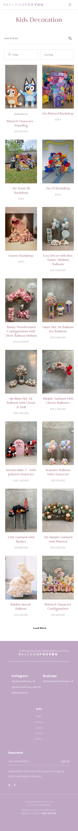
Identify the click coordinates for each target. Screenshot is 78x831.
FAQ (39, 716)
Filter (13, 54)
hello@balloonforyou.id (58, 681)
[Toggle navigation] (70, 4)
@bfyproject (19, 692)
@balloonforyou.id (23, 681)
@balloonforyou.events (26, 687)
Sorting (48, 54)
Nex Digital (49, 813)
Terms (39, 727)
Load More (39, 627)
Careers (39, 722)
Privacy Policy (39, 736)
